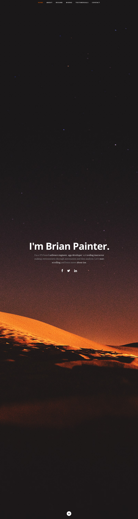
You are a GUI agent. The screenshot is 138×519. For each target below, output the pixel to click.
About (50, 2)
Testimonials (82, 2)
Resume (59, 2)
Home (40, 2)
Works (69, 2)
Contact (96, 2)
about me (81, 262)
